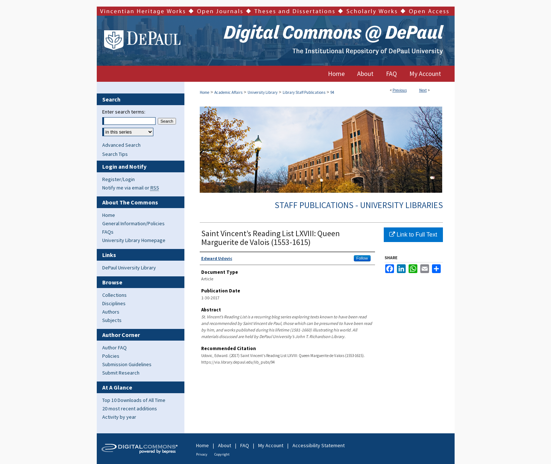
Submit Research (120, 372)
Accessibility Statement (318, 445)
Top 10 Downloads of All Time (133, 400)
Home (204, 92)
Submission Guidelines (127, 364)
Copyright (222, 454)
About (224, 445)
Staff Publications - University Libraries (359, 205)
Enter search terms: (123, 111)
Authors (110, 311)
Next (423, 90)
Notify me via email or (130, 187)
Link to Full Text (413, 234)
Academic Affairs (228, 92)
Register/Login (118, 179)
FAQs (108, 232)
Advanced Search (121, 145)
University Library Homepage (133, 240)
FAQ (244, 445)
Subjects (112, 320)
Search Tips (115, 154)
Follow (362, 258)
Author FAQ (114, 347)
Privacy (201, 454)
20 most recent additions (129, 408)
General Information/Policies (133, 223)
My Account (270, 445)
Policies (110, 356)
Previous (400, 90)
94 (332, 92)
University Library (263, 92)
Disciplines (114, 303)
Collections (114, 295)
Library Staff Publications (304, 92)
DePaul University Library (129, 267)
